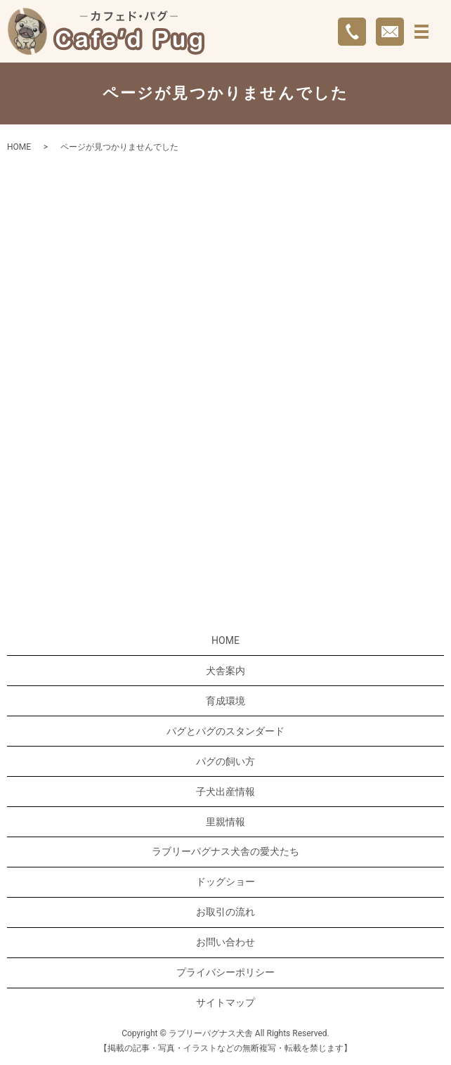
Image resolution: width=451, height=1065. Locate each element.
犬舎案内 (225, 670)
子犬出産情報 (225, 791)
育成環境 (225, 700)
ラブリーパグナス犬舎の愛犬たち (225, 851)
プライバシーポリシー (225, 972)
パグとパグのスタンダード (225, 731)
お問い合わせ (225, 942)
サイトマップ (225, 1002)
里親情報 (225, 821)
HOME (19, 147)
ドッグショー (225, 881)
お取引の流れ (225, 911)
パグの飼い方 (225, 761)
